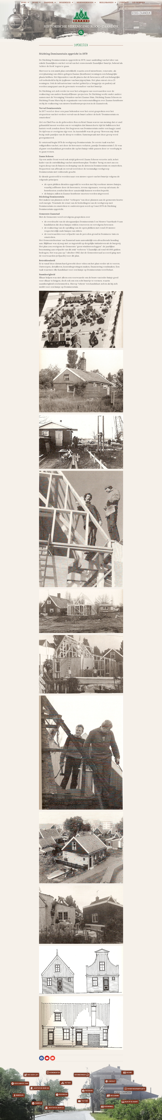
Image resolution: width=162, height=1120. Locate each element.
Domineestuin (81, 45)
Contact (124, 2)
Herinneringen (86, 2)
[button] (81, 32)
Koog (36, 2)
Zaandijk (50, 2)
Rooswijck (66, 2)
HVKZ (25, 2)
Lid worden (138, 2)
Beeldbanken (107, 2)
